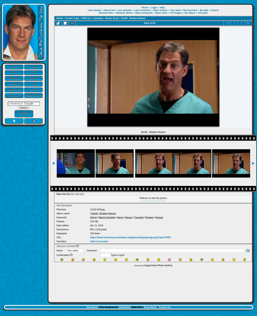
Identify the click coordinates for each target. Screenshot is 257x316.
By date (204, 10)
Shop (33, 90)
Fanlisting (14, 84)
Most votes (162, 13)
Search (215, 10)
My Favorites (190, 10)
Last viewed (94, 10)
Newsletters (14, 90)
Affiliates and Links (23, 113)
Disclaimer (92, 307)
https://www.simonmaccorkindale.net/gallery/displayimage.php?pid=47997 (130, 237)
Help (162, 7)
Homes (159, 217)
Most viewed (160, 10)
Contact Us (165, 307)
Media (14, 72)
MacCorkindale (107, 217)
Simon (93, 217)
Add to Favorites (99, 241)
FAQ (33, 84)
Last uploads (124, 10)
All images (176, 13)
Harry (120, 217)
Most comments (144, 13)
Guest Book (150, 307)
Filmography (14, 78)
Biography (33, 78)
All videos (189, 13)
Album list (109, 10)
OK (248, 250)
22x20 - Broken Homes (133, 18)
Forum (33, 72)
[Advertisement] (150, 283)
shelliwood (124, 307)
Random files (106, 13)
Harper (128, 217)
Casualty (98, 18)
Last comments (142, 10)
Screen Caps (72, 18)
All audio (203, 13)
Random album (124, 13)
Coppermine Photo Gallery (158, 265)
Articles (33, 67)
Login (154, 7)
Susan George (33, 95)
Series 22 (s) (112, 18)
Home (14, 67)
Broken (150, 217)
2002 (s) (86, 18)
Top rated (175, 10)
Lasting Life (14, 95)
